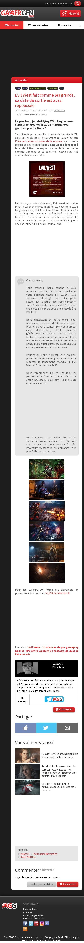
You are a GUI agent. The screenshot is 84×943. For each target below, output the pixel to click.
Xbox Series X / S (37, 88)
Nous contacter (30, 909)
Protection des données (34, 918)
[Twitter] (31, 923)
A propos (27, 912)
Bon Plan (64, 25)
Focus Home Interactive (45, 853)
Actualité (12, 25)
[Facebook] (25, 923)
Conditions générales (33, 915)
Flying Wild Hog (27, 856)
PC (61, 88)
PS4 (25, 88)
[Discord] (47, 923)
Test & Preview (38, 25)
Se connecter (65, 3)
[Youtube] (36, 923)
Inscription (50, 3)
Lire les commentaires (41, 884)
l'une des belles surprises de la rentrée (38, 141)
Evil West (24, 853)
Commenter (65, 709)
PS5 (18, 88)
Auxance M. (59, 110)
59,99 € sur (57, 593)
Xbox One (52, 88)
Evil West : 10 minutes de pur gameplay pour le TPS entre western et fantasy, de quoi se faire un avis (46, 651)
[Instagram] (42, 923)
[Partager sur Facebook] (25, 728)
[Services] (25, 929)
